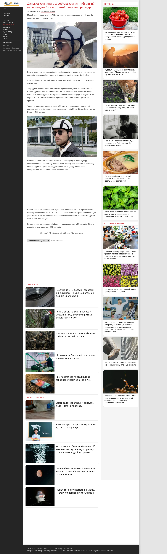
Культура (6, 20)
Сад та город (7, 32)
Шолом (67, 233)
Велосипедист (77, 233)
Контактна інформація (11, 48)
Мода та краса (8, 22)
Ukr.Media (84, 75)
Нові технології (56, 233)
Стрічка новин (57, 241)
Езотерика (6, 13)
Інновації (44, 233)
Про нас (6, 46)
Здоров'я (6, 15)
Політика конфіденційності (12, 50)
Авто (4, 8)
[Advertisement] (62, 190)
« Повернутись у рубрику (38, 241)
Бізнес (5, 11)
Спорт (5, 34)
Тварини (5, 36)
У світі (5, 39)
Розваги (5, 29)
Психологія (6, 27)
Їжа (4, 18)
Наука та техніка (48, 11)
